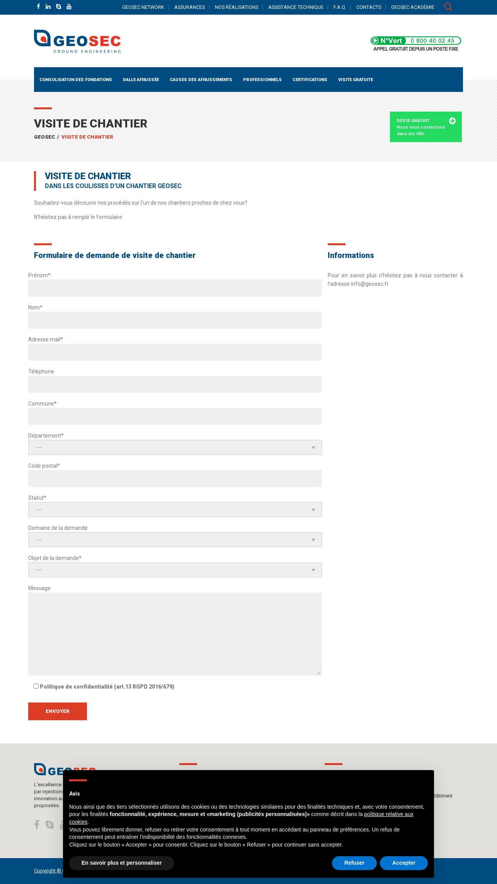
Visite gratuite (355, 79)
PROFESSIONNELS (262, 79)
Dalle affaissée (141, 79)
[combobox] (175, 447)
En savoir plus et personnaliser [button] (122, 863)
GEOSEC (44, 137)
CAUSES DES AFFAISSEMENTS (201, 79)
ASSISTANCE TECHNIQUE (295, 7)
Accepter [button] (403, 863)
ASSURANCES (189, 7)
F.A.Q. (340, 7)
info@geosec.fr (370, 284)
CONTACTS (368, 7)
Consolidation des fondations (75, 79)
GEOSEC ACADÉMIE (412, 7)
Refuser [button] (354, 863)
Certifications (310, 79)
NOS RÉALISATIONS (236, 7)
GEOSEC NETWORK (143, 7)
